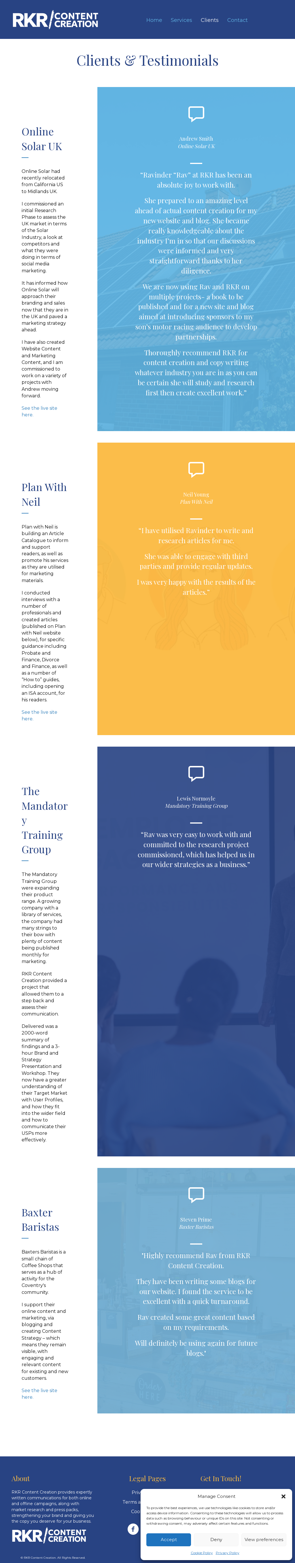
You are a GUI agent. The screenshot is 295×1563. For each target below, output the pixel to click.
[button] (283, 1496)
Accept (169, 1539)
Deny (216, 1539)
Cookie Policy (202, 1553)
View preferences (264, 1539)
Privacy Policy (227, 1553)
